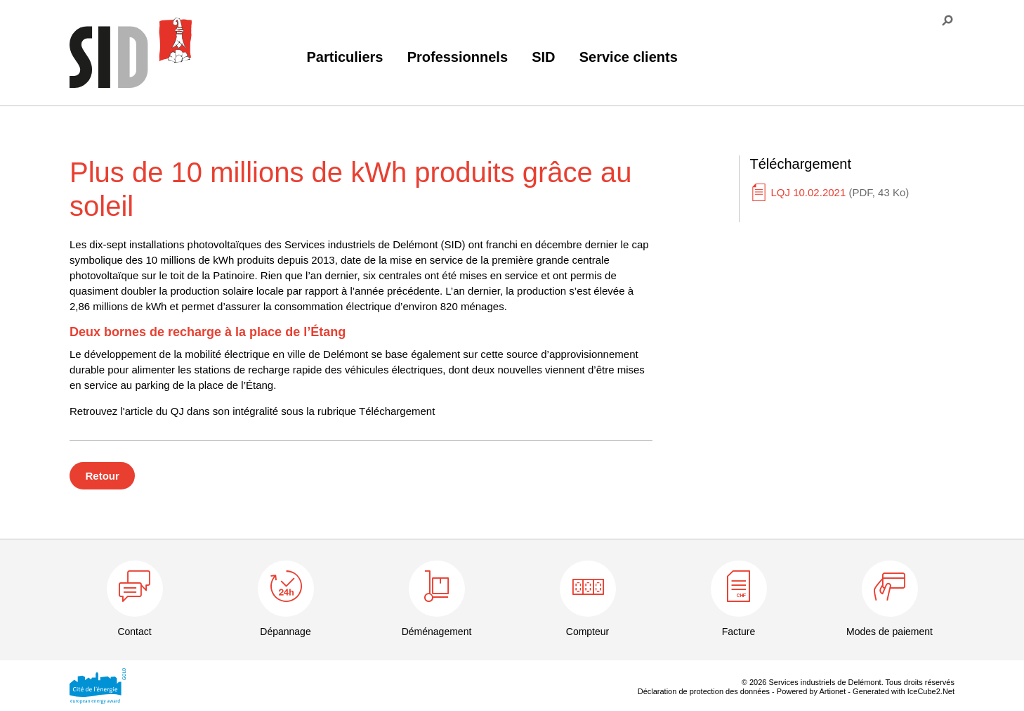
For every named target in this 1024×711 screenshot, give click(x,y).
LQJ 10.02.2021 (840, 192)
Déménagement (437, 631)
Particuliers (345, 57)
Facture (738, 631)
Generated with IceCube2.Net (903, 691)
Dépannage (285, 631)
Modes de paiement (889, 631)
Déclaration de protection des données (704, 691)
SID (543, 57)
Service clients (628, 57)
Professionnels (457, 57)
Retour (102, 476)
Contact (134, 631)
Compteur (587, 631)
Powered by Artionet (811, 691)
